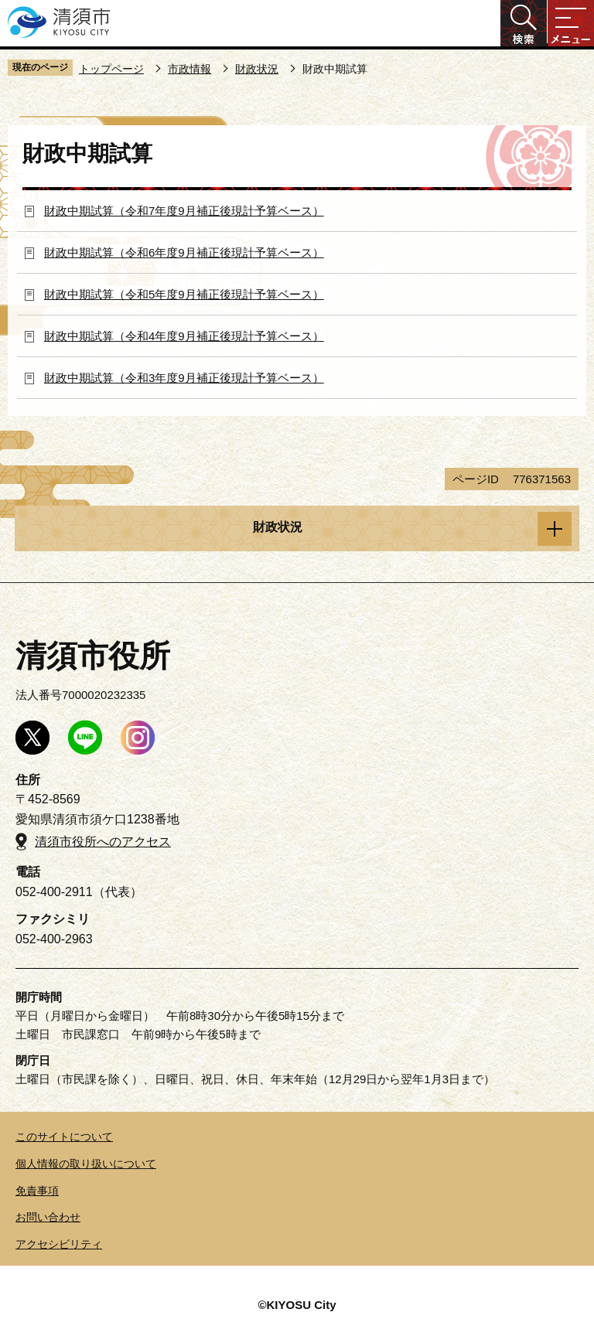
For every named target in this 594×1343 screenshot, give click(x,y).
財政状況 (256, 69)
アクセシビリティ (58, 1244)
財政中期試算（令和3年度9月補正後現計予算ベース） (184, 377)
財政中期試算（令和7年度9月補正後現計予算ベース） (184, 210)
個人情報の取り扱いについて (85, 1163)
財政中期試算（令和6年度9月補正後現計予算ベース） (184, 252)
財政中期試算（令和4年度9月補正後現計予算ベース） (184, 336)
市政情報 (189, 69)
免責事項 (37, 1190)
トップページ (111, 69)
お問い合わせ (47, 1217)
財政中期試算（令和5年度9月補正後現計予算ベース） (184, 294)
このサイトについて (64, 1136)
